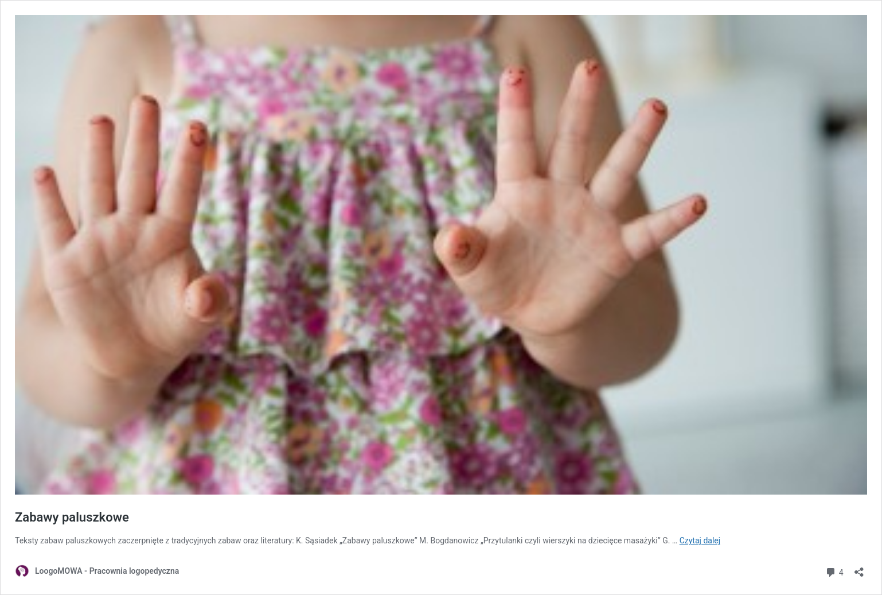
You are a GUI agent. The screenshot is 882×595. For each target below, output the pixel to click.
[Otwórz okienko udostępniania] (859, 568)
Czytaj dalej (700, 540)
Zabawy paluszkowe (72, 517)
